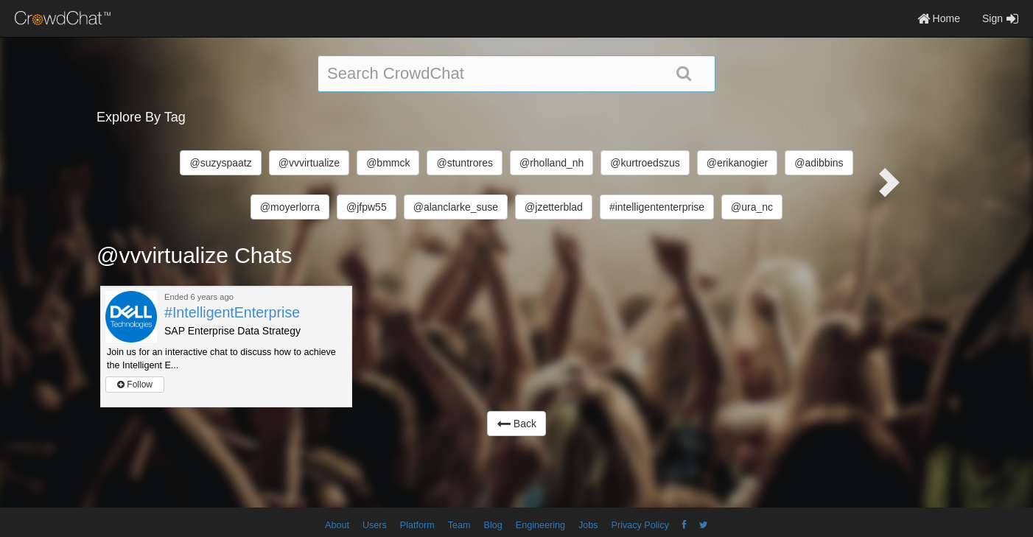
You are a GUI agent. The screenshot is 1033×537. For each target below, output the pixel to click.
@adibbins (818, 163)
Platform (417, 525)
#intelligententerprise (656, 207)
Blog (493, 525)
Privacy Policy (640, 525)
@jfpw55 (366, 207)
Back (516, 423)
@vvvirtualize (309, 163)
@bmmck (388, 163)
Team (459, 525)
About (337, 525)
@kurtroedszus (644, 163)
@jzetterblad (554, 207)
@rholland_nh (551, 163)
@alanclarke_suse (455, 207)
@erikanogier (737, 163)
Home (938, 18)
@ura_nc (752, 207)
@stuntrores (464, 163)
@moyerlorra (290, 207)
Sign (1000, 18)
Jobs (588, 525)
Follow (135, 384)
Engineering (540, 525)
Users (375, 525)
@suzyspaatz (220, 163)
